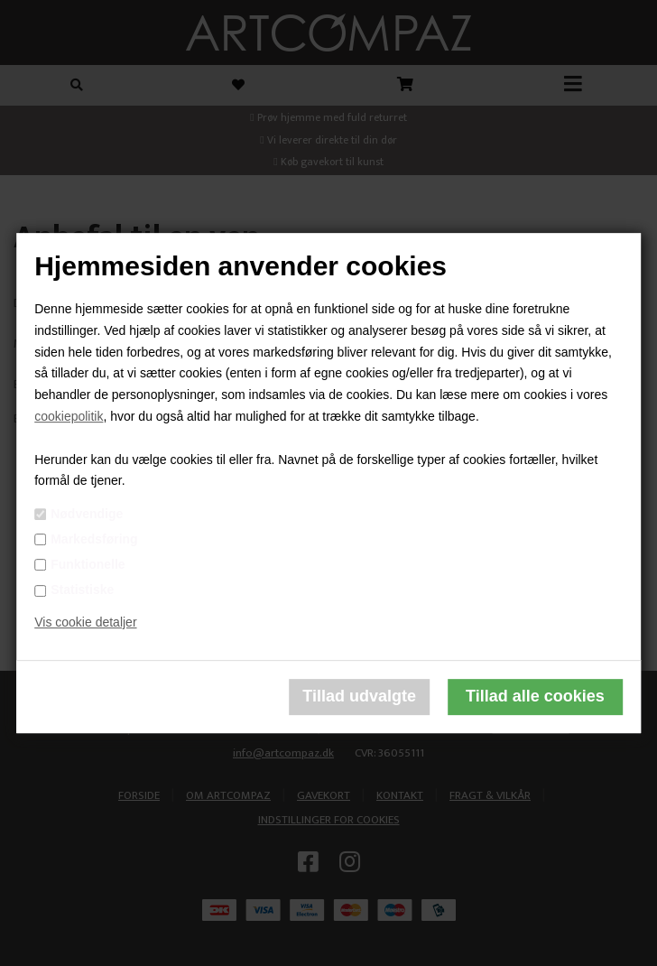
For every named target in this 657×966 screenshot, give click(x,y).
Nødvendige (87, 513)
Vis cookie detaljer (85, 622)
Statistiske (82, 589)
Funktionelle (88, 564)
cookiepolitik (68, 416)
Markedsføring (94, 539)
